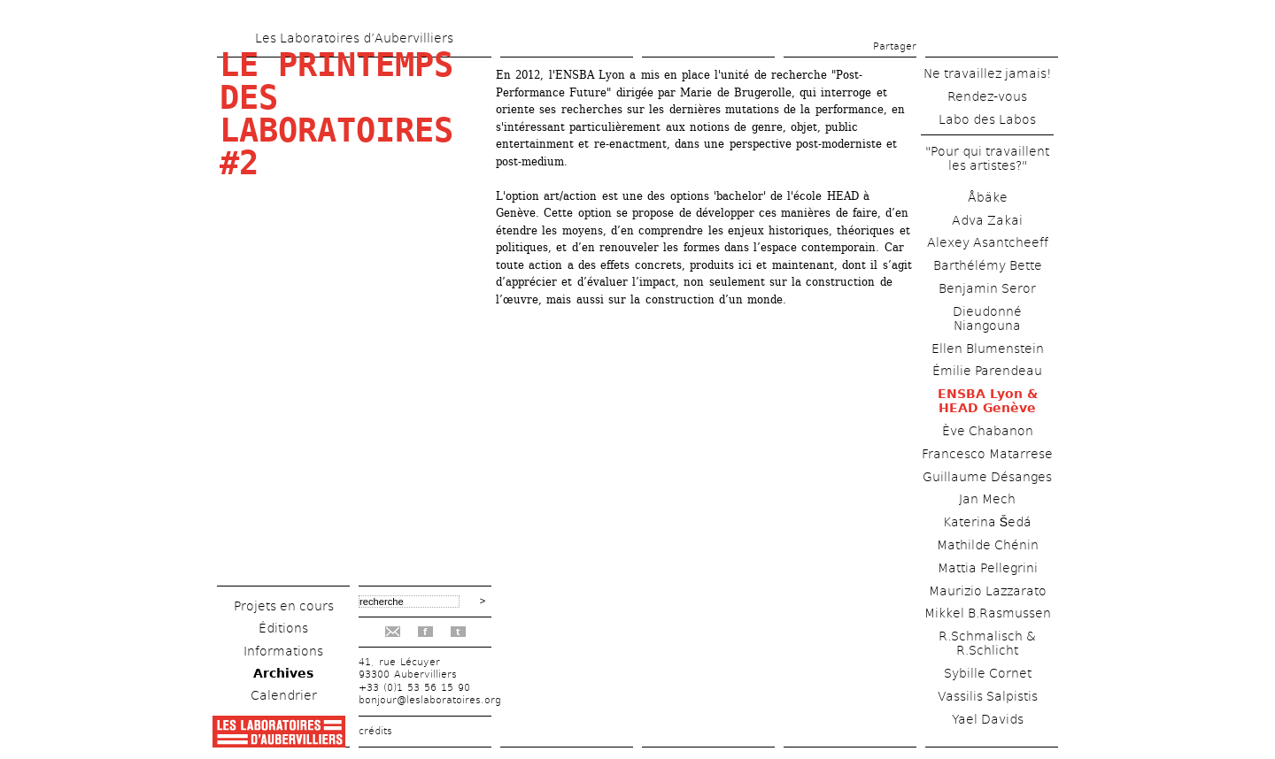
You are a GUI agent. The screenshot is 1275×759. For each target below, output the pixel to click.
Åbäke (988, 197)
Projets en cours (284, 606)
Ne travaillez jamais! (987, 73)
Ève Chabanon (987, 431)
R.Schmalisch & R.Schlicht (987, 643)
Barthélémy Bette (987, 265)
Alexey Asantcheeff (987, 242)
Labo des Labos (987, 119)
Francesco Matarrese (987, 454)
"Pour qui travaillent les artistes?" (987, 158)
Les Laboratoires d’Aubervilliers (354, 38)
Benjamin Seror (987, 288)
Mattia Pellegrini (988, 568)
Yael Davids (988, 719)
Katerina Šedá (987, 522)
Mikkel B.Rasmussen (987, 613)
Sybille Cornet (988, 673)
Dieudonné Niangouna (987, 318)
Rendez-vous (987, 96)
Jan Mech (987, 499)
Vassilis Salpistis (988, 696)
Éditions (283, 628)
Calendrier (284, 695)
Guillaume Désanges (987, 477)
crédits (375, 731)
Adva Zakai (987, 220)
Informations (283, 651)
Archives (283, 673)
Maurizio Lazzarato (988, 591)
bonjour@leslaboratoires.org (430, 700)
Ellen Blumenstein (987, 348)
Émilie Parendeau (987, 371)
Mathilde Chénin (988, 545)
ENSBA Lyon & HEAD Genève (988, 401)
